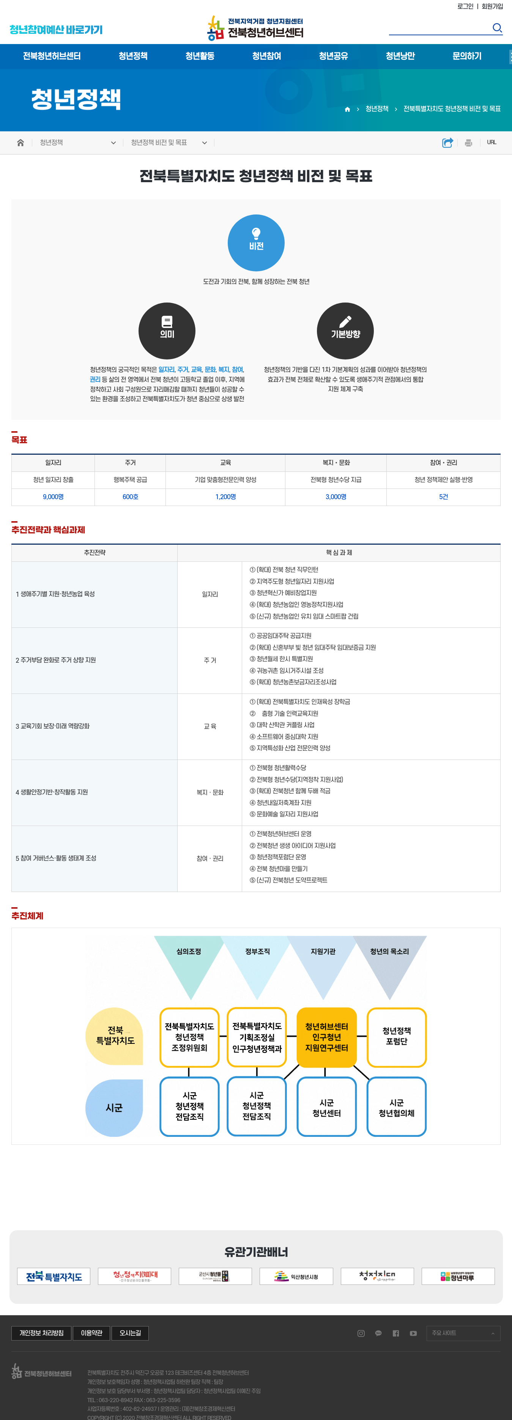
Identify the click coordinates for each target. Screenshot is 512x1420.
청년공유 (333, 56)
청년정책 (132, 56)
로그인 (465, 6)
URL (491, 142)
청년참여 (266, 56)
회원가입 (492, 6)
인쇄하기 (468, 142)
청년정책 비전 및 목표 (159, 143)
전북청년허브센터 (51, 56)
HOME (20, 142)
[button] (462, 1244)
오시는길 (130, 1333)
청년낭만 (400, 56)
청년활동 (199, 56)
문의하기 (466, 56)
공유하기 (448, 142)
